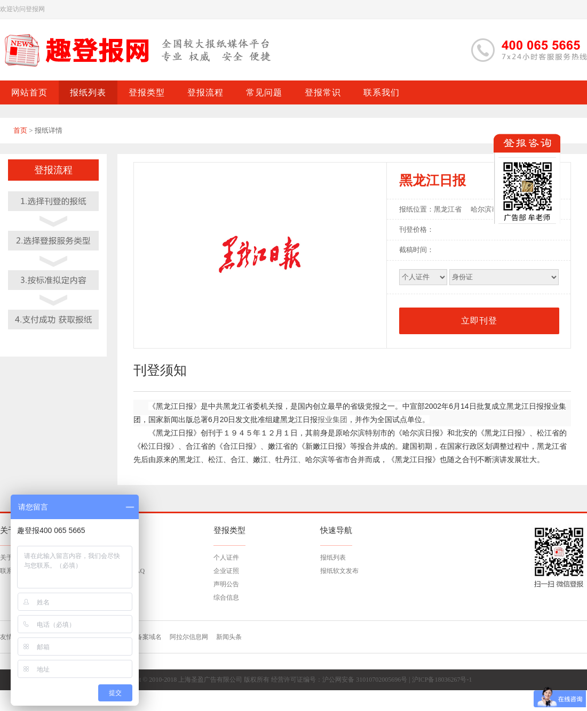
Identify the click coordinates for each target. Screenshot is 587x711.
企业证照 (226, 571)
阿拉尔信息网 (189, 637)
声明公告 (226, 584)
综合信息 (226, 597)
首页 (20, 130)
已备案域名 (146, 637)
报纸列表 (333, 557)
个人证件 (226, 557)
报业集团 (332, 419)
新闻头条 (229, 637)
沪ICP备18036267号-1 (442, 679)
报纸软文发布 (339, 571)
